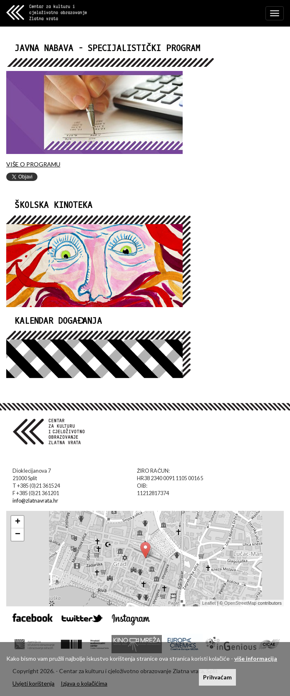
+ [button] (17, 522)
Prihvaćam (217, 677)
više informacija (255, 658)
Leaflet (209, 603)
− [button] (17, 534)
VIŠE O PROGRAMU (33, 164)
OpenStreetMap (240, 603)
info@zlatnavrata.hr (35, 501)
